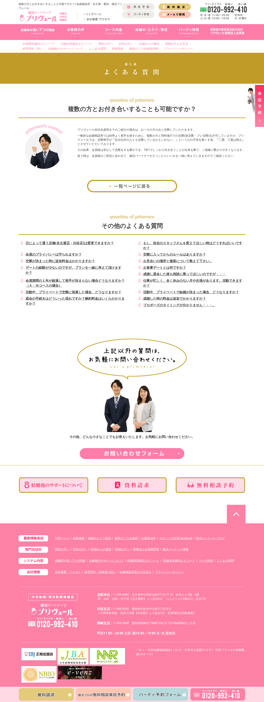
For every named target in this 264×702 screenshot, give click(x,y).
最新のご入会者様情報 (143, 48)
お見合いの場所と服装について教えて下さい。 (177, 261)
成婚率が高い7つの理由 (70, 560)
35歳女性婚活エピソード (76, 43)
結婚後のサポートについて (65, 48)
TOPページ (62, 538)
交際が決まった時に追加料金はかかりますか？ (60, 261)
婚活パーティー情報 (176, 549)
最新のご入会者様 (126, 538)
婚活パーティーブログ (210, 538)
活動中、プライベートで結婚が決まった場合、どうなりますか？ (191, 292)
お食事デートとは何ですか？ (164, 268)
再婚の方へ (122, 549)
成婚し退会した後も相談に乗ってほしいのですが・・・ (184, 274)
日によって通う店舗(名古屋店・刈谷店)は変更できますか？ (70, 243)
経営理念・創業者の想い (100, 572)
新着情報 (118, 48)
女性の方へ (126, 43)
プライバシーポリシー (178, 48)
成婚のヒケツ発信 (99, 538)
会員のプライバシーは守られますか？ (54, 254)
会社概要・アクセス (68, 572)
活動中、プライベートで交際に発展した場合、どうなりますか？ (73, 292)
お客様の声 (148, 538)
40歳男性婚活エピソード (38, 43)
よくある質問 (97, 48)
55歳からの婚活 (149, 43)
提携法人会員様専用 (146, 549)
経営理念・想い (32, 48)
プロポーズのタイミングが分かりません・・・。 (179, 305)
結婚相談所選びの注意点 (135, 572)
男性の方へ (105, 43)
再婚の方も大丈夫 (176, 43)
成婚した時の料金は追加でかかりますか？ (174, 299)
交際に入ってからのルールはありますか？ (174, 254)
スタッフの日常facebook (175, 538)
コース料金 (206, 560)
